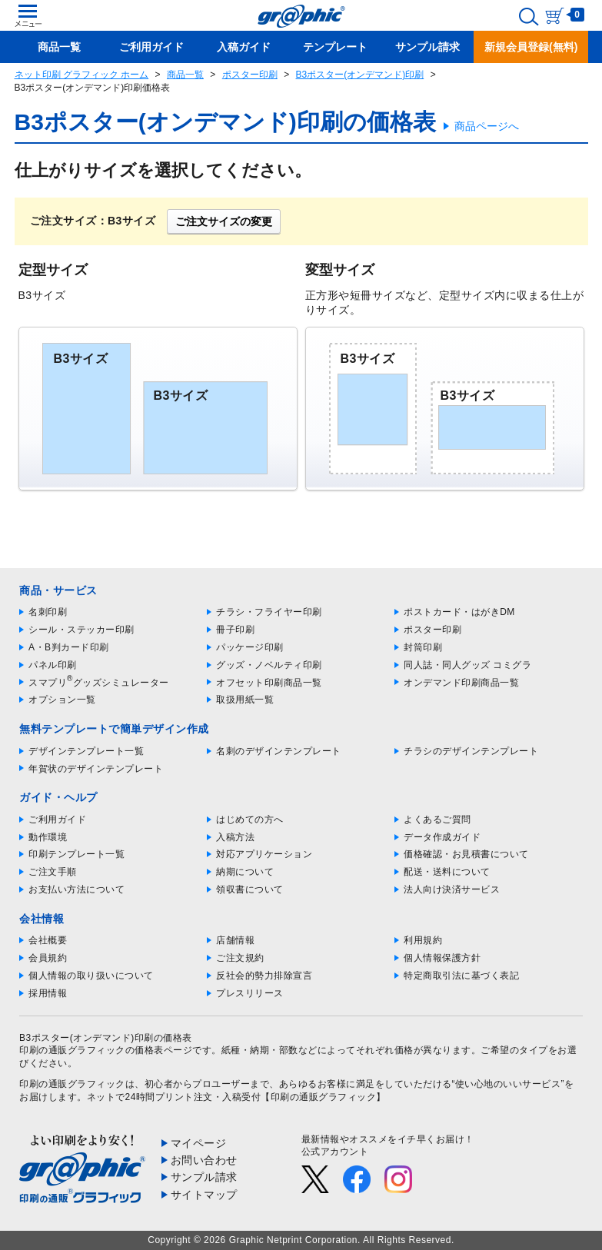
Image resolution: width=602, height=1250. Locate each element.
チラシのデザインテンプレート (471, 751)
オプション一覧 (62, 699)
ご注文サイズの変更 (223, 221)
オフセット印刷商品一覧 (269, 682)
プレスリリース (250, 993)
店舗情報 (235, 940)
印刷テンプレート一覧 (76, 854)
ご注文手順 (52, 871)
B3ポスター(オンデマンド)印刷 (360, 74)
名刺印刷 (47, 612)
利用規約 (423, 940)
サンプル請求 (204, 1177)
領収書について (250, 889)
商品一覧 (185, 74)
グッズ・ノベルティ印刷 (269, 665)
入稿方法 (235, 837)
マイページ (199, 1143)
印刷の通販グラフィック (72, 1084)
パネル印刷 (52, 665)
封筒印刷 (423, 647)
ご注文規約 (240, 957)
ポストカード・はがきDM (459, 612)
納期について (245, 871)
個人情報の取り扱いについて (91, 975)
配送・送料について (447, 871)
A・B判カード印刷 (68, 647)
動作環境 (47, 837)
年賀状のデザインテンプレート (95, 768)
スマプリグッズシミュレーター (98, 682)
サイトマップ (204, 1194)
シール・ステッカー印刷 (81, 629)
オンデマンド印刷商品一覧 (461, 682)
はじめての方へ (250, 819)
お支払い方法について (76, 889)
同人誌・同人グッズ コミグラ (467, 665)
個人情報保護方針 (442, 957)
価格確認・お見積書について (466, 854)
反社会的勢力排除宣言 (264, 975)
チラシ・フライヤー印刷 (269, 612)
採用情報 (47, 993)
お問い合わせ (204, 1160)
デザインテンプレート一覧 (86, 751)
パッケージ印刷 (250, 647)
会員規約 (47, 957)
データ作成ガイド (442, 837)
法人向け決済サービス (452, 889)
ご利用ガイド (57, 819)
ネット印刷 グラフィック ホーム (82, 74)
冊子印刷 (235, 629)
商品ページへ (486, 126)
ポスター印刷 (250, 74)
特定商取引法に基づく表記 (461, 975)
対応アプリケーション (264, 854)
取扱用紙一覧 (245, 699)
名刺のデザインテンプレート (278, 751)
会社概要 (47, 940)
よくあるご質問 (437, 819)
